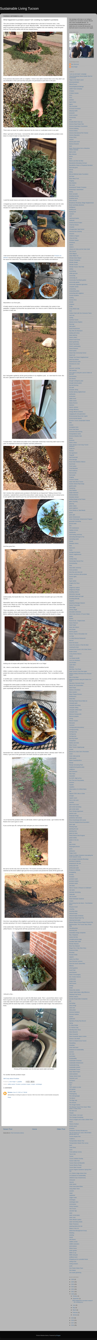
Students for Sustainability (76, 1049)
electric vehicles (73, 407)
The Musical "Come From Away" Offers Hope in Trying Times (80, 1107)
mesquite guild (73, 703)
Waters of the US (74, 1228)
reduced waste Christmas (76, 915)
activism (71, 99)
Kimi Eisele (72, 629)
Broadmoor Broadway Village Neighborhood (81, 202)
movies (71, 749)
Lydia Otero (72, 664)
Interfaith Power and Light (76, 596)
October (75, 1296)
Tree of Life (72, 1154)
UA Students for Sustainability (77, 1175)
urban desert (72, 1184)
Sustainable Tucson (74, 1069)
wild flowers (72, 1239)
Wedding (71, 1233)
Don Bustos (72, 378)
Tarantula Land (73, 1078)
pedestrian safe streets (75, 817)
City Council (72, 251)
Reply (9, 1097)
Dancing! (71, 324)
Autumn (71, 139)
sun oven (71, 1054)
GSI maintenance (74, 528)
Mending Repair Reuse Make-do (78, 701)
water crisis (72, 1217)
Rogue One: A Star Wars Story (77, 948)
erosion (71, 425)
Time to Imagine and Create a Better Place (81, 1119)
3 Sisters (71, 91)
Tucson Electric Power (75, 1165)
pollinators (72, 851)
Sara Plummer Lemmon (75, 961)
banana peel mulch (74, 141)
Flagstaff (71, 455)
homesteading (73, 563)
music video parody (74, 756)
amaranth (72, 113)
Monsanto (72, 723)
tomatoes (71, 1128)
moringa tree (72, 736)
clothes (71, 269)
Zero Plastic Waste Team (76, 1268)
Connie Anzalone (74, 295)
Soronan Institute (74, 1014)
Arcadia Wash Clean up (75, 122)
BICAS (71, 169)
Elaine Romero (73, 403)
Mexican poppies (74, 716)
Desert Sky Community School (77, 353)
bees (70, 158)
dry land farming (73, 385)
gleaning (71, 503)
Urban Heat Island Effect (76, 1186)
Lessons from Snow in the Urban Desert (80, 649)
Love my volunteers (74, 660)
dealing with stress (74, 333)
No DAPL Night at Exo (75, 778)
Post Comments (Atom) (17, 1133)
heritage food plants (74, 552)
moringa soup (73, 731)
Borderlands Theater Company (77, 187)
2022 (72, 1289)
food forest (72, 464)
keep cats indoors (74, 627)
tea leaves (72, 1080)
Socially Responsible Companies (78, 999)
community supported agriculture (78, 284)
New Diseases (73, 771)
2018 (72, 1320)
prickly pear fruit (73, 865)
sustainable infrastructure (76, 1063)
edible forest (72, 398)
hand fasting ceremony (75, 534)
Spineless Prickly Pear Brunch (77, 1021)
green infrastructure (74, 517)
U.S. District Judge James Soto (78, 1173)
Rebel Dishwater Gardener (76, 898)
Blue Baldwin (72, 183)
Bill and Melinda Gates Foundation (78, 174)
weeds (71, 1237)
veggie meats (73, 1197)
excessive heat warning (75, 431)
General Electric (73, 495)
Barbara (10, 1092)
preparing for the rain (75, 863)
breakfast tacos (73, 198)
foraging (71, 477)
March (74, 1310)
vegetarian (72, 1195)
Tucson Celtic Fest (74, 1160)
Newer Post (7, 1129)
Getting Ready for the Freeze (77, 499)
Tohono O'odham (74, 1124)
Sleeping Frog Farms (75, 994)
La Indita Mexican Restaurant (77, 638)
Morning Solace (73, 738)
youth (70, 1266)
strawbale (72, 1045)
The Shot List (73, 1110)
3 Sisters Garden (74, 93)
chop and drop (73, 238)
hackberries (72, 532)
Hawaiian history (73, 543)
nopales (71, 784)
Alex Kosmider (73, 106)
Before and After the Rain (76, 161)
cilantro (71, 244)
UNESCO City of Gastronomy (77, 1177)
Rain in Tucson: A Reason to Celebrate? (80, 887)
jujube (71, 616)
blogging (71, 180)
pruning (71, 874)
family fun (72, 448)
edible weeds (11, 1084)
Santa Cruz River (74, 959)
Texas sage (72, 1091)
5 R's (70, 95)
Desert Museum (73, 348)
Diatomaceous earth (74, 361)
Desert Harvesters (74, 344)
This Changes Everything (76, 1117)
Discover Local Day (74, 368)
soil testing (72, 1003)
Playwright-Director (74, 846)
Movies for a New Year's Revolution (79, 751)
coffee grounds (73, 273)
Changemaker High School (76, 229)
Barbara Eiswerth (74, 144)
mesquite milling (73, 707)
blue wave (72, 185)
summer (71, 1052)
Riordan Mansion (74, 943)
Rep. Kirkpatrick (73, 935)
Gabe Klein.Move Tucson (76, 481)
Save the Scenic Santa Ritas (77, 963)
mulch (71, 753)
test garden (72, 1089)
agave (71, 104)
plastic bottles (73, 837)
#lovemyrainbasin (74, 82)
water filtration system (75, 1219)
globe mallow (73, 506)
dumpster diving (73, 389)
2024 (72, 1284)
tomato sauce (73, 1126)
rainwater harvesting (75, 892)
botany (71, 191)
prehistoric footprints (75, 861)
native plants (72, 758)
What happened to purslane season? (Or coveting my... (82, 1301)
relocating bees (73, 928)
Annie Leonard (73, 115)
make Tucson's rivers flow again (78, 671)
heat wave (72, 548)
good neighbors (73, 508)
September (76, 1298)
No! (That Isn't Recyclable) (76, 780)
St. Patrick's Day (73, 1027)
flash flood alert (73, 457)
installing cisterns (74, 592)
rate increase (72, 896)
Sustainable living (74, 1065)
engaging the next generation (77, 414)
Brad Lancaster (73, 194)
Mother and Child (74, 743)
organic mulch (73, 798)
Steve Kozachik (73, 1034)
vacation (71, 1191)
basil (70, 146)
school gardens (73, 968)
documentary (72, 376)
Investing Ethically (74, 598)
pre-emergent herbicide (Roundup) (78, 859)
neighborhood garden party (76, 767)
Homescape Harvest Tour (76, 561)
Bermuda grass (73, 167)
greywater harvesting (75, 521)
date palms (72, 326)
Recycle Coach (73, 907)
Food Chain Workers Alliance (77, 461)
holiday (71, 556)
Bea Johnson (73, 154)
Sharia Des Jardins (74, 990)
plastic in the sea (74, 840)
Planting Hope (73, 826)
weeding (71, 1235)
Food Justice (72, 466)
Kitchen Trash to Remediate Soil (78, 634)
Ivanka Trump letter (74, 605)
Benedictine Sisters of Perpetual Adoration (81, 165)
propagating (72, 872)
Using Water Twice (74, 1188)
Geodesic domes (74, 497)
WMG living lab (73, 1255)
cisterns (71, 247)
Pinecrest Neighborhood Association (79, 822)
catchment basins (74, 218)
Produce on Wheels (74, 870)
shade (71, 987)
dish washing (72, 370)
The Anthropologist (74, 1096)
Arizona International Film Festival (78, 133)
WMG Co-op (72, 1252)
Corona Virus (73, 300)
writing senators (73, 1263)
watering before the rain (75, 1226)
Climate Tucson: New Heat (76, 266)
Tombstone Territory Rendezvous (78, 1130)
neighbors (72, 769)
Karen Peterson (73, 623)
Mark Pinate (72, 687)
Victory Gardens (73, 1206)
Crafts (71, 306)
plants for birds (73, 833)
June (74, 1305)
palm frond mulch (74, 804)
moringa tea (72, 734)
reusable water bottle (75, 941)
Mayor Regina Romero (75, 694)
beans (71, 156)
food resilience (73, 470)
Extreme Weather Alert (75, 436)
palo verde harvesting (75, 807)
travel (70, 1149)
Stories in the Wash (74, 1038)
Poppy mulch (72, 853)
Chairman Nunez (74, 224)
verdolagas (39, 1084)
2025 (72, 1282)
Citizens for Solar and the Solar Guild (79, 249)
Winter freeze (73, 1248)
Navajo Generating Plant (76, 765)
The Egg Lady (73, 1100)
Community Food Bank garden (77, 280)
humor (71, 578)
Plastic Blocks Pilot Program (77, 835)
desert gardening (74, 341)
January (75, 1315)
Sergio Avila (72, 981)
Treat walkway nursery (75, 1152)
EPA (70, 422)
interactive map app (74, 594)
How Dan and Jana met (75, 572)
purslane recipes (25, 1084)
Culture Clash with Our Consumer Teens (80, 313)
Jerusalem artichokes (75, 612)
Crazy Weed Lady (74, 308)
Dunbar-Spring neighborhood (77, 392)
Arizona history (73, 130)
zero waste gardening (75, 1272)
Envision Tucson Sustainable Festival (79, 420)
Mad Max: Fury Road (75, 669)
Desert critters (73, 337)
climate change (73, 262)
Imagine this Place (74, 583)
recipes (33, 1084)
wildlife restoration (74, 1244)
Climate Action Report (75, 258)
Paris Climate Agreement (76, 811)
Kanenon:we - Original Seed (77, 620)
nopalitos (71, 787)
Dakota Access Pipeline (75, 322)
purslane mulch (73, 879)
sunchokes (72, 1056)
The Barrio (72, 1098)
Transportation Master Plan (76, 1141)
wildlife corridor (73, 1241)
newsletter (72, 776)
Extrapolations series (75, 433)
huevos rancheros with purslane (78, 574)
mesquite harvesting (74, 705)
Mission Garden (73, 720)
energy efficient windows (76, 411)
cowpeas (71, 304)
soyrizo (71, 1016)
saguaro (71, 957)
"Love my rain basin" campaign (77, 74)
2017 (72, 1322)
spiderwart (72, 1018)
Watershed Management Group (78, 1230)
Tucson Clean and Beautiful (77, 1163)
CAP (70, 216)
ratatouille (72, 894)
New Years (72, 773)
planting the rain (73, 829)
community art (73, 278)
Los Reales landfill (74, 658)
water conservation (74, 1215)
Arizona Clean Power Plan (76, 124)
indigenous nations (74, 587)
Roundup (71, 952)
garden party (72, 486)
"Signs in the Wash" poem (76, 80)
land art (71, 640)
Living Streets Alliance (75, 653)
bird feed (71, 176)
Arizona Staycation (74, 135)
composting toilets (74, 291)
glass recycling (73, 501)
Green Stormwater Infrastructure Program (80, 519)
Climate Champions (74, 260)
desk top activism (74, 359)
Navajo (71, 762)
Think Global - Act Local (75, 1115)
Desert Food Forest (74, 339)
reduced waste (73, 913)
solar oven (72, 1007)
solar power (72, 1010)
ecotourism (72, 396)
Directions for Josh (74, 364)
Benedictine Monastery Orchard (78, 163)
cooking (71, 297)
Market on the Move (74, 690)
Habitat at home (73, 530)
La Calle (71, 636)
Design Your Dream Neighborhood (78, 357)
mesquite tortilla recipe (75, 709)
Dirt (70, 366)
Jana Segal (74, 66)
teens (70, 1082)
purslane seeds (73, 883)
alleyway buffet (73, 110)
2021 (72, 1291)
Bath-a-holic (72, 152)
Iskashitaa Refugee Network (77, 603)
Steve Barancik (73, 1032)
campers (71, 214)
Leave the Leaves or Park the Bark (79, 645)
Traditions (72, 1138)
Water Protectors (74, 1224)
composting (72, 289)
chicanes (71, 233)
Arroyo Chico (72, 137)
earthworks (72, 394)
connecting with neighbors (76, 293)
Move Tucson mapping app (76, 747)
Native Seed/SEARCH (75, 760)
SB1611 (71, 965)
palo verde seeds (74, 809)
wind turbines (73, 1246)
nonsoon (71, 782)
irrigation (71, 600)
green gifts (72, 514)
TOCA (71, 1121)
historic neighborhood (75, 554)
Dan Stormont (75, 64)
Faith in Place (73, 442)
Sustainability (73, 1058)
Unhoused (72, 1180)
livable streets (73, 651)
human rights (72, 576)
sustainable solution (74, 1067)
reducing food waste (74, 920)
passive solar (73, 813)
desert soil (72, 355)
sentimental (72, 979)
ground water (73, 523)
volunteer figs (73, 1210)
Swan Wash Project (74, 1071)
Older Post (61, 1129)
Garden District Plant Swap (76, 483)
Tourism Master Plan (75, 1136)
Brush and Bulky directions (76, 205)
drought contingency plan (76, 380)
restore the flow (73, 937)
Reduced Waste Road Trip (76, 918)
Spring (71, 1023)
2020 (72, 1294)
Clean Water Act (73, 255)
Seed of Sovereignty (75, 974)
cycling (71, 317)
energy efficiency (74, 409)
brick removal (73, 200)
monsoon (71, 725)
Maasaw (71, 667)
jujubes (71, 618)
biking (71, 172)
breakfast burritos (74, 196)
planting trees (73, 831)
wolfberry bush (73, 1257)
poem (70, 848)
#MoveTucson (73, 84)
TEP (70, 1085)
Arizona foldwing (73, 128)
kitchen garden (73, 631)
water (70, 1213)
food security (72, 472)
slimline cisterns (73, 996)
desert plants (72, 350)
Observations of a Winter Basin (77, 789)
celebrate (71, 220)
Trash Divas (72, 1147)
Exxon (71, 438)
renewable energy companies (77, 932)
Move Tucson (73, 745)
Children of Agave (74, 236)
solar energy (72, 1005)
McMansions (72, 696)
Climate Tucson (73, 264)
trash (70, 1145)
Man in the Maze (74, 677)
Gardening (72, 488)
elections (71, 405)
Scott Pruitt (72, 970)
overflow (71, 802)
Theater (71, 1113)
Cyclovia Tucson (73, 319)
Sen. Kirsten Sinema (75, 977)
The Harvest (72, 1102)
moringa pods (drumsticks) (76, 727)
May (74, 1307)
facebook (71, 440)
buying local (72, 211)
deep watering (73, 335)
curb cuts (71, 315)
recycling (71, 909)
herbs (70, 550)
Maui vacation (73, 692)
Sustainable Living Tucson (19, 8)
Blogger (58, 1335)
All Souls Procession (75, 108)
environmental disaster (75, 418)
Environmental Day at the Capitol (78, 416)
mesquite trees (73, 712)
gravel (71, 512)
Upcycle (71, 1182)
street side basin (73, 1047)
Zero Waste (72, 1270)
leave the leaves (73, 642)
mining (71, 718)
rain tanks (72, 890)
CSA (70, 311)
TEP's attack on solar (75, 1087)
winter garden (73, 1250)
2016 (72, 1325)
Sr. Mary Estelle (73, 1025)
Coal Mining (72, 271)
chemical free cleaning (75, 231)
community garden (74, 282)
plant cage (72, 824)
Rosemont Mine (73, 950)
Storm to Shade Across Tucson (77, 1040)
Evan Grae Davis (74, 429)
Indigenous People (74, 589)
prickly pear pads (74, 868)
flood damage (73, 459)
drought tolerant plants (75, 383)
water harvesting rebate (75, 1221)
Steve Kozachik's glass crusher (77, 1036)
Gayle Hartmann (73, 492)
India (70, 585)
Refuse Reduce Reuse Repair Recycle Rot (81, 922)
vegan (71, 1193)
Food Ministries (73, 468)
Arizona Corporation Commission (78, 126)
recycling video (73, 911)
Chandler (71, 227)
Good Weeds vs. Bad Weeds (77, 510)
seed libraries (73, 972)
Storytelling (72, 1043)
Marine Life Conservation (76, 685)
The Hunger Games (74, 1104)
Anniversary (72, 117)
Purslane (18, 1084)
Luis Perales (72, 662)
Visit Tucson (72, 1208)
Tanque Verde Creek (75, 1076)
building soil (72, 209)
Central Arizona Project (75, 222)
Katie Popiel (72, 625)
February (75, 1312)
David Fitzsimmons (74, 328)
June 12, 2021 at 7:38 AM (20, 1092)
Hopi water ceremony (75, 567)
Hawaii (71, 541)
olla (70, 791)
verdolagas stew (73, 1202)
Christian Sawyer (74, 240)
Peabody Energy (74, 815)
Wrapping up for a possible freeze (78, 1259)
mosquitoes (72, 740)
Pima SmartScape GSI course (77, 820)
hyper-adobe (72, 581)
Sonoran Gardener (74, 1012)
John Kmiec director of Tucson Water (79, 614)
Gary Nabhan (73, 490)
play (70, 842)
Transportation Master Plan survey (78, 1143)
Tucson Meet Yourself (75, 1167)
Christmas (72, 242)
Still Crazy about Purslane (11, 1078)
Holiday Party (73, 559)
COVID (71, 302)
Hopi (70, 565)
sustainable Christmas (75, 1060)
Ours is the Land (73, 800)
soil (70, 1001)
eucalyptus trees (73, 427)
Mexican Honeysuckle (75, 714)
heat (70, 545)
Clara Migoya (73, 253)
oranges (71, 795)
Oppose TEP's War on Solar (77, 793)
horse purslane (73, 570)
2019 (72, 1318)
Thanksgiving (73, 1093)
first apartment (73, 453)
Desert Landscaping (74, 346)
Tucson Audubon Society (76, 1158)
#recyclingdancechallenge (76, 86)
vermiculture (72, 1204)
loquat (71, 656)
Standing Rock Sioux (75, 1029)
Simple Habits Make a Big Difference (79, 992)
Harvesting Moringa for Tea (76, 536)
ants (70, 119)
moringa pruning (73, 729)
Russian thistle (73, 954)
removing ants (73, 930)
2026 (72, 1279)
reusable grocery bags (75, 939)
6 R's (70, 97)
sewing (71, 985)
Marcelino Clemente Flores (76, 683)
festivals (71, 450)
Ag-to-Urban (72, 102)
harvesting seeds (74, 539)
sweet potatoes (73, 1074)
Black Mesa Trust (74, 178)
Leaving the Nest (74, 647)
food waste (72, 475)
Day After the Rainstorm (75, 330)
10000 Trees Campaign (75, 88)
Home (34, 1129)
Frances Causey (73, 479)
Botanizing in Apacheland (76, 189)
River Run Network (74, 946)
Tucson (71, 1156)
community (72, 275)
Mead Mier (72, 698)
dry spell (71, 387)
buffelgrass (72, 207)
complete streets (73, 286)
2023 (72, 1286)
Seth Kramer (72, 983)
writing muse (72, 1261)
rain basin (72, 885)
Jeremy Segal (73, 609)
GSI (70, 525)
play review (72, 844)
